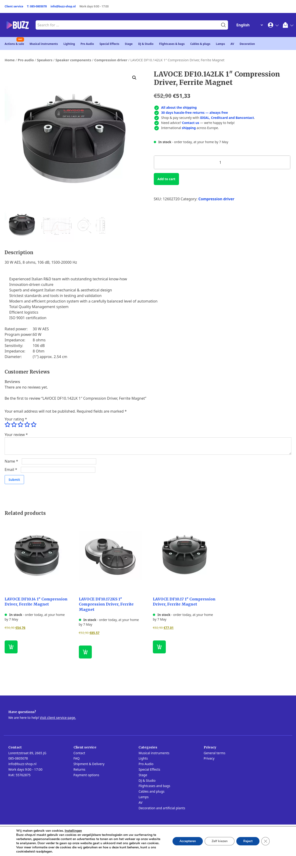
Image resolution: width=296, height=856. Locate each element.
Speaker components (73, 60)
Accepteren (187, 841)
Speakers (44, 60)
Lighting (69, 44)
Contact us (190, 123)
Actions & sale (14, 44)
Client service (14, 6)
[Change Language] (249, 25)
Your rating (16, 419)
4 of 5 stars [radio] (27, 424)
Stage (129, 44)
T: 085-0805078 (37, 6)
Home (10, 60)
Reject (248, 841)
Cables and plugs (151, 791)
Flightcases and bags (154, 786)
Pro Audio (87, 44)
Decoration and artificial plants (162, 808)
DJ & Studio (146, 44)
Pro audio (26, 60)
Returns (79, 769)
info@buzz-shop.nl (63, 6)
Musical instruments (44, 44)
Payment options (86, 775)
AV (232, 44)
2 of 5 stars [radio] (14, 424)
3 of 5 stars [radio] (20, 424)
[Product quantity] (222, 162)
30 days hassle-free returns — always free (194, 112)
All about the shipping (179, 107)
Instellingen (73, 831)
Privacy (209, 758)
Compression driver (110, 60)
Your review (16, 434)
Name (11, 461)
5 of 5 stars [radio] (33, 424)
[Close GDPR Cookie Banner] (265, 841)
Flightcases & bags (172, 44)
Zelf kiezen (220, 841)
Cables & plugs (200, 44)
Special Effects (109, 44)
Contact (79, 753)
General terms (214, 753)
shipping (189, 128)
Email (11, 469)
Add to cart (166, 179)
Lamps (220, 44)
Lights (143, 758)
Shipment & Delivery (89, 764)
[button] (134, 78)
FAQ (77, 758)
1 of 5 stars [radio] (7, 424)
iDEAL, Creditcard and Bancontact (227, 117)
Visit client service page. (58, 717)
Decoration (247, 44)
